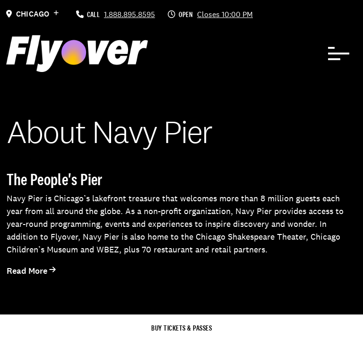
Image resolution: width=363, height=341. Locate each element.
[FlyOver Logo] (77, 53)
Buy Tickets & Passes (181, 328)
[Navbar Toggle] (338, 53)
